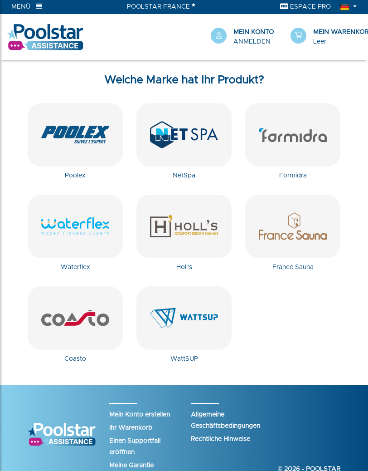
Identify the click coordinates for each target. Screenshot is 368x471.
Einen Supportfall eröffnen (134, 447)
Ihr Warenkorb (130, 428)
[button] (326, 37)
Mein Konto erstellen (139, 415)
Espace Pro (305, 6)
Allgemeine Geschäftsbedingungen (225, 420)
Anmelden (252, 42)
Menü (26, 6)
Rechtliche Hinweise (220, 439)
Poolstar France (161, 6)
